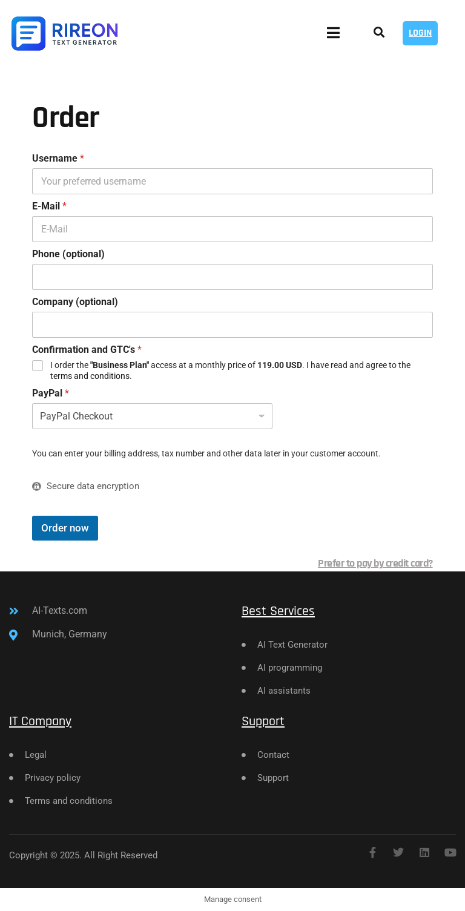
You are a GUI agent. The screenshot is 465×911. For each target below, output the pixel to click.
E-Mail (49, 206)
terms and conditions (90, 376)
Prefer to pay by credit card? (375, 563)
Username (58, 158)
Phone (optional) (68, 254)
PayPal (50, 393)
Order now (65, 528)
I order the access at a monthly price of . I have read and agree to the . (230, 370)
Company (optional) (75, 302)
